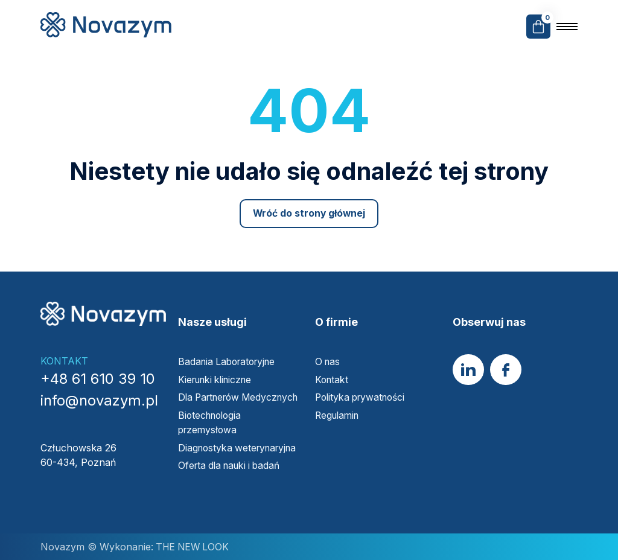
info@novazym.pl (99, 388)
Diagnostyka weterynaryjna (240, 448)
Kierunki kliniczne (218, 367)
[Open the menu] (567, 26)
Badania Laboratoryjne (230, 349)
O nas (328, 349)
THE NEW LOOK (193, 547)
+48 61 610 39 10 (97, 366)
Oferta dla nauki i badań (234, 466)
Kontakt (332, 367)
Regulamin (339, 402)
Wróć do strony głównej (309, 214)
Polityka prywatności (362, 384)
